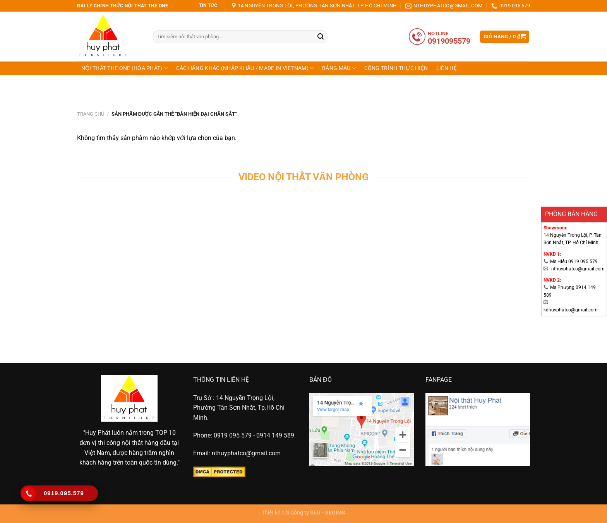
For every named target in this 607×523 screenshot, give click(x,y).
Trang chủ (90, 114)
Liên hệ (446, 68)
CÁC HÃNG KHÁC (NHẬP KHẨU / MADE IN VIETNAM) (245, 68)
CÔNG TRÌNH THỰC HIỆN (396, 68)
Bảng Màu (339, 68)
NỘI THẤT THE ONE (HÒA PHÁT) (124, 68)
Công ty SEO (305, 512)
